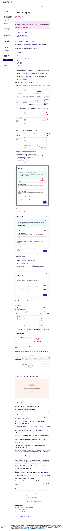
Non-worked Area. (24, 263)
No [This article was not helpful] (35, 495)
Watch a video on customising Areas (24, 36)
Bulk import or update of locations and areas (24, 507)
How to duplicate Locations (7, 47)
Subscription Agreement (27, 528)
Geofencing (41, 266)
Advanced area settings (35, 463)
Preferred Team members (25, 158)
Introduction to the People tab (21, 511)
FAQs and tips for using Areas (23, 38)
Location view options (6, 56)
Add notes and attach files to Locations (7, 29)
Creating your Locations (6, 24)
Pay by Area (24, 79)
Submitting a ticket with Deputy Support (23, 516)
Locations (13, 6)
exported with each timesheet (42, 473)
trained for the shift (32, 76)
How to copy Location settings (7, 51)
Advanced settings (22, 33)
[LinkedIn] (18, 488)
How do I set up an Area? (22, 32)
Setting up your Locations (20, 6)
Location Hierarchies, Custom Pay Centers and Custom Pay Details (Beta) (8, 17)
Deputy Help (20, 16)
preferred (44, 73)
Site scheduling (7, 63)
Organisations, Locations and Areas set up (30, 44)
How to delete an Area (21, 35)
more (34, 260)
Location (33, 45)
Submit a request (51, 2)
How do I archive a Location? (21, 509)
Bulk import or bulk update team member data (24, 514)
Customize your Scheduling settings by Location (8, 35)
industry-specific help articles (24, 483)
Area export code (46, 472)
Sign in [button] (57, 2)
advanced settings (24, 160)
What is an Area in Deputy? (22, 30)
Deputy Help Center (6, 6)
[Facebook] (15, 488)
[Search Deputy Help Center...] (50, 7)
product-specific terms (41, 528)
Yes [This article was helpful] (29, 495)
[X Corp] (17, 488)
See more (5, 65)
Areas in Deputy (7, 59)
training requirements (24, 157)
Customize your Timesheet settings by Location (7, 41)
